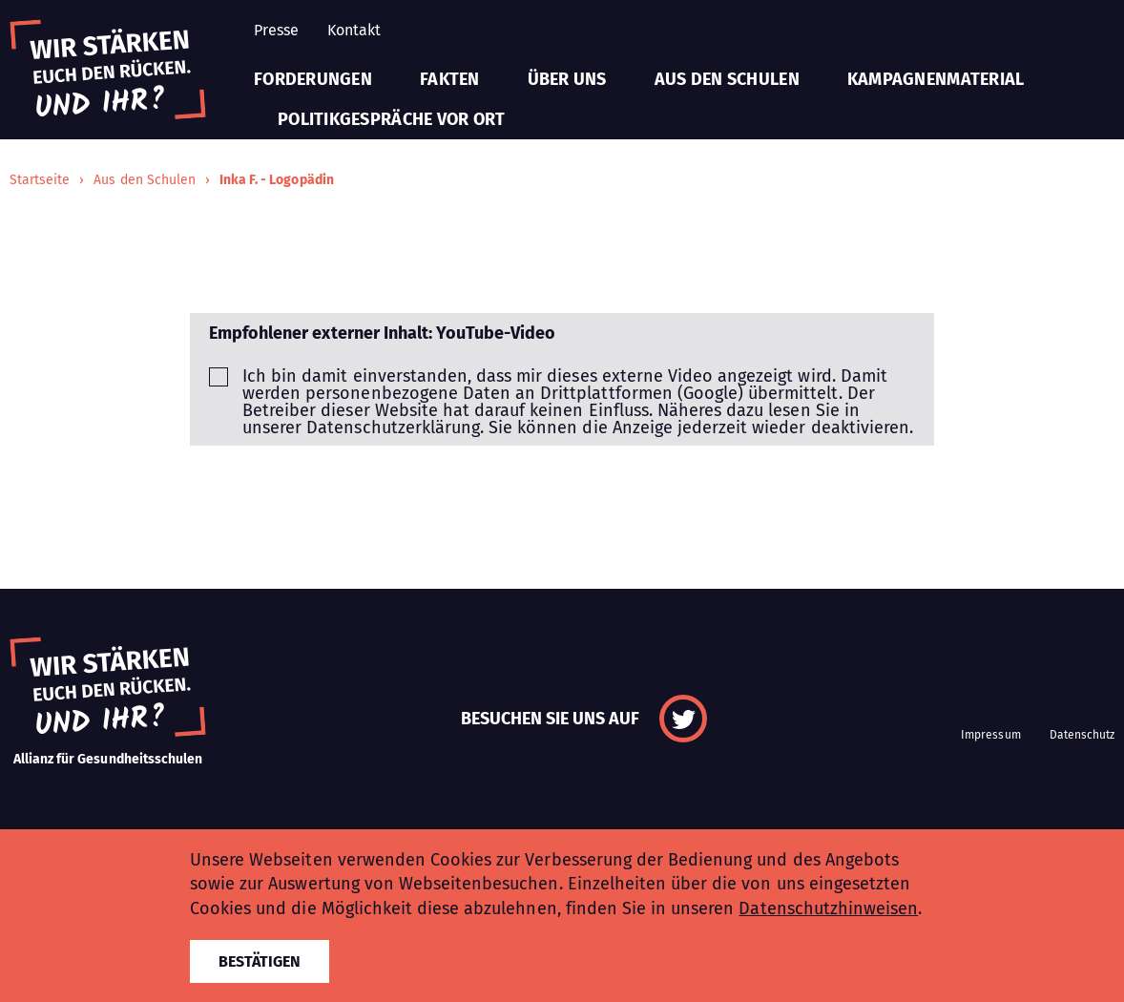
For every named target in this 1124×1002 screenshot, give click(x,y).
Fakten (450, 79)
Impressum (990, 734)
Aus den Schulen (727, 79)
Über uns (567, 79)
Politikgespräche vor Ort (391, 119)
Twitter (683, 718)
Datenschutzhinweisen (828, 908)
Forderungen (313, 79)
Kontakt (354, 30)
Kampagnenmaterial (936, 79)
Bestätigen (260, 961)
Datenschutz (1082, 734)
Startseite (40, 180)
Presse (276, 30)
